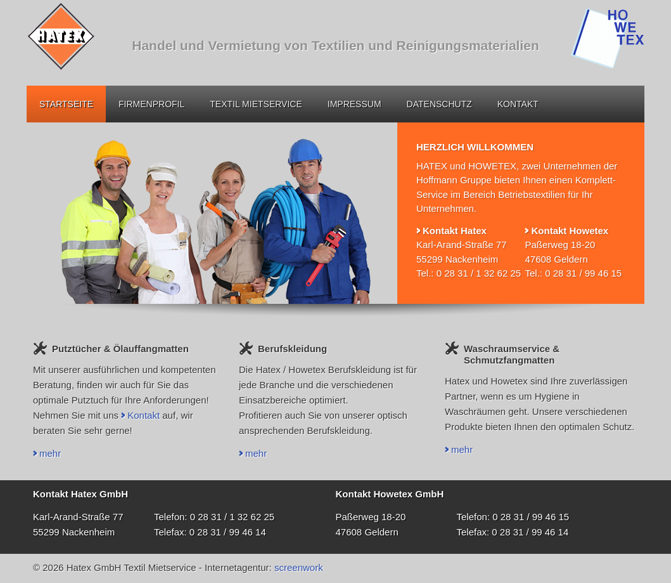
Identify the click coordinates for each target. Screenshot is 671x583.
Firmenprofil (151, 104)
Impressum (354, 104)
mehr (50, 453)
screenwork (298, 567)
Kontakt (518, 104)
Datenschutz (439, 104)
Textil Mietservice (256, 104)
